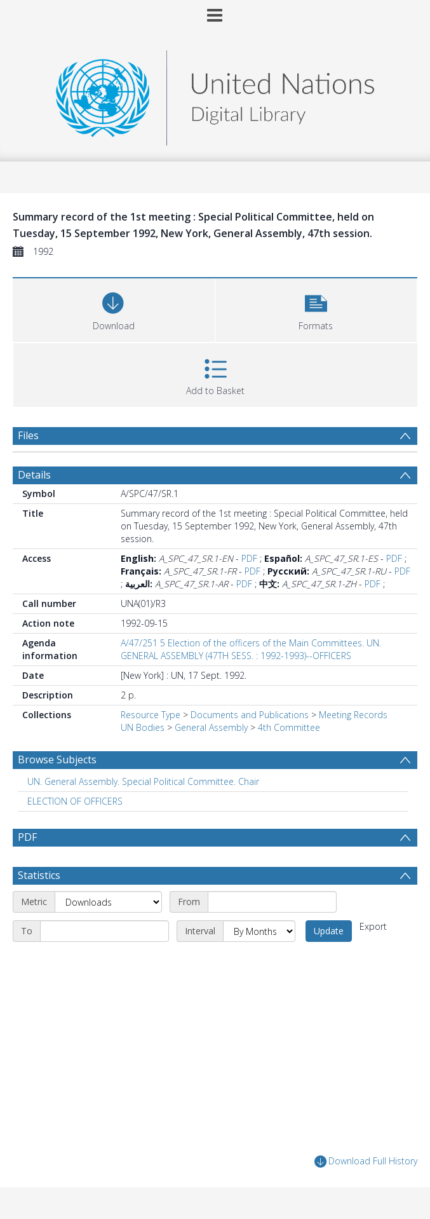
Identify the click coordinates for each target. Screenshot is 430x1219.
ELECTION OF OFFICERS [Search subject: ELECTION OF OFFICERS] (75, 801)
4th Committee (289, 727)
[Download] (114, 308)
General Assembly (211, 727)
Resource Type (150, 715)
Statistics (39, 875)
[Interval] (259, 931)
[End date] (104, 931)
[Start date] (272, 902)
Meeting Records (353, 715)
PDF (249, 558)
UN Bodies (143, 727)
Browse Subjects (57, 759)
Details (34, 475)
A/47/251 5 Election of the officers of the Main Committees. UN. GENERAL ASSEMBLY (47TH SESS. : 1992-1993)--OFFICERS (251, 649)
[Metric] (108, 902)
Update (329, 931)
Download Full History (365, 1161)
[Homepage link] (214, 94)
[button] (316, 308)
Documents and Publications (250, 715)
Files (28, 435)
